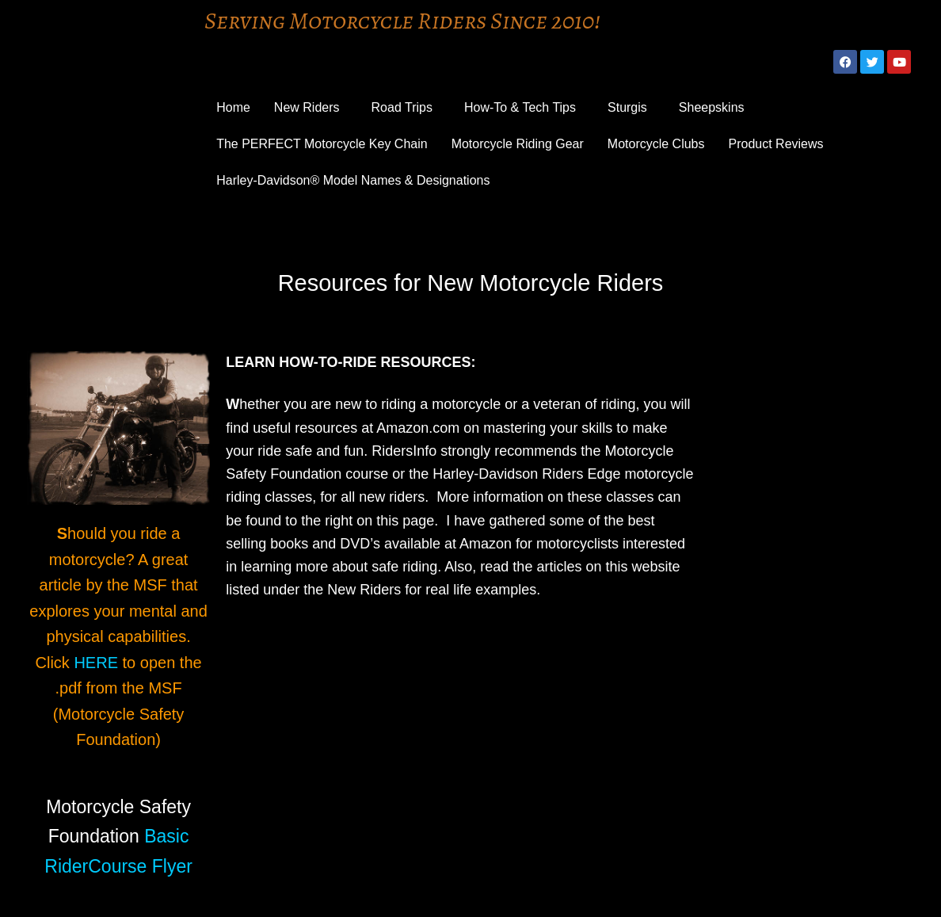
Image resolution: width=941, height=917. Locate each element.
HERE (96, 662)
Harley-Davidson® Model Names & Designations (353, 180)
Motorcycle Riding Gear (517, 144)
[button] (311, 108)
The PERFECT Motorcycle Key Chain (321, 144)
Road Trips (401, 107)
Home (233, 107)
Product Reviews (776, 144)
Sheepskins (712, 107)
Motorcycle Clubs (656, 144)
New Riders (307, 107)
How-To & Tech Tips (520, 107)
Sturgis (627, 107)
